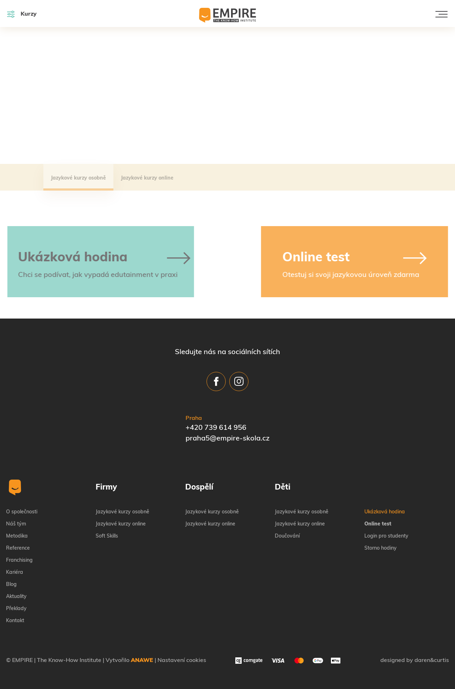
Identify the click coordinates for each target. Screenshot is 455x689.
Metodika (17, 536)
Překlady (16, 608)
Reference (18, 548)
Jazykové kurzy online (147, 178)
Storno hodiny (380, 548)
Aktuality (16, 596)
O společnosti (21, 512)
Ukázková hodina (384, 512)
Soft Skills (107, 536)
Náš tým (16, 524)
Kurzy (22, 14)
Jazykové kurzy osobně (78, 178)
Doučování (287, 536)
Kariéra (14, 572)
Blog (11, 584)
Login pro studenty (386, 536)
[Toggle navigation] (441, 14)
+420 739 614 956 (216, 428)
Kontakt (15, 621)
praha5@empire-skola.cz (227, 438)
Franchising (19, 560)
